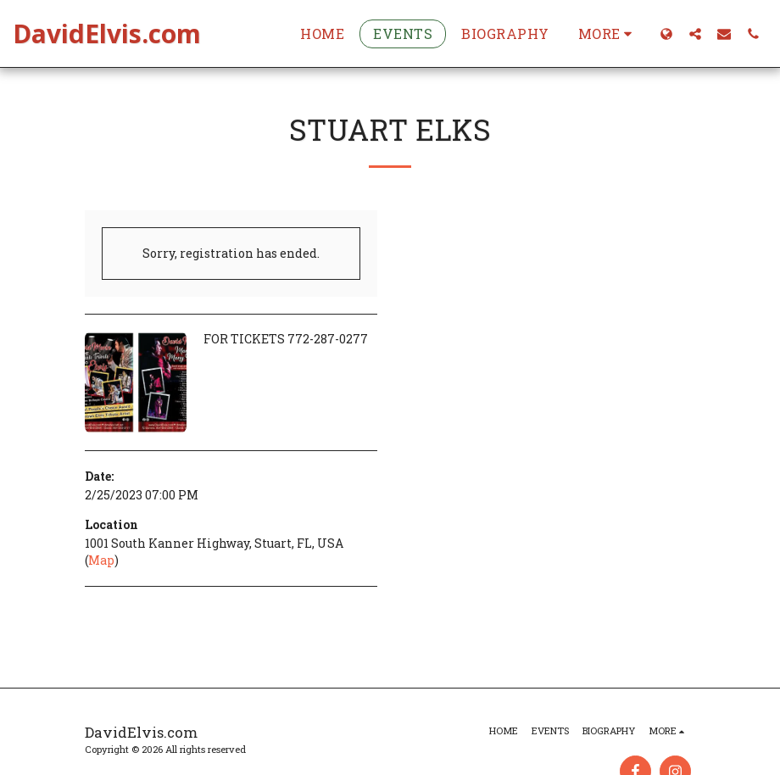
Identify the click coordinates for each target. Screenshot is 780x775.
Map (101, 560)
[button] (695, 33)
